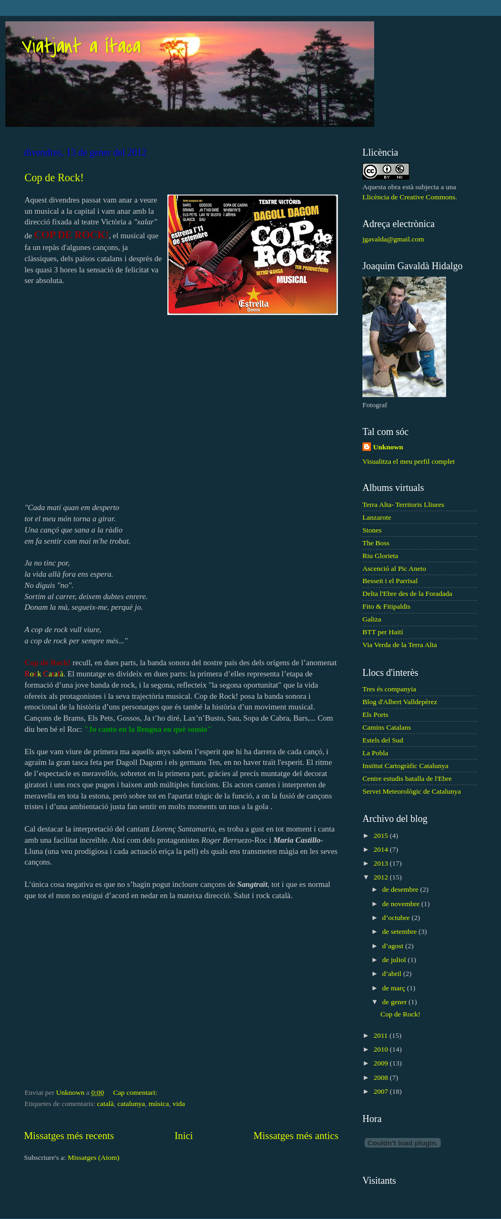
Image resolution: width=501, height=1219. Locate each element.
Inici (183, 1135)
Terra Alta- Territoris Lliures (403, 504)
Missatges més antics (295, 1135)
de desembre (401, 889)
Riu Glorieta (380, 556)
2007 (382, 1091)
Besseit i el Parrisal (390, 581)
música (159, 1104)
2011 (382, 1035)
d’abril (392, 974)
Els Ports (375, 715)
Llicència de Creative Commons (408, 197)
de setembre (400, 931)
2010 (382, 1049)
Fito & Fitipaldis (386, 606)
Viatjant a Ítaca (81, 46)
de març (394, 988)
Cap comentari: (136, 1092)
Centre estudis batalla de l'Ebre (406, 778)
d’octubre (396, 918)
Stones (372, 530)
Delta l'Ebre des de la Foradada (407, 594)
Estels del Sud (382, 740)
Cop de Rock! (54, 177)
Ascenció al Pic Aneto (394, 568)
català (105, 1104)
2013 (382, 863)
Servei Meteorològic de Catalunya (411, 791)
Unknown (388, 447)
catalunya (131, 1104)
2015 (382, 835)
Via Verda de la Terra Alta (399, 645)
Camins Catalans (386, 727)
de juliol (395, 960)
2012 (382, 877)
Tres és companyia (389, 689)
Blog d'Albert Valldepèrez (399, 702)
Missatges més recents (69, 1135)
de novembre (401, 904)
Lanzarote (376, 517)
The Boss (376, 543)
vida (179, 1104)
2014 (382, 849)
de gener (395, 1002)
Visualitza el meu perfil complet (408, 461)
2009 (382, 1063)
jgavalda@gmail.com (393, 239)
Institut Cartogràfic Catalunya (405, 766)
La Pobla (375, 753)
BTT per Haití (382, 632)
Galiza (371, 619)
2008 (382, 1077)
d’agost (393, 946)
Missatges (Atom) (93, 1157)
